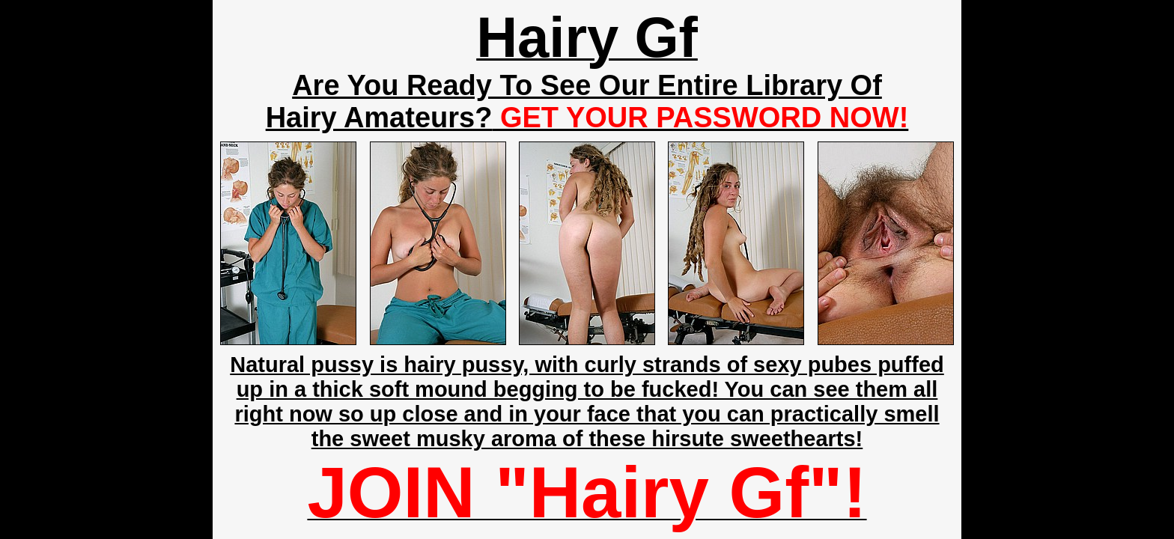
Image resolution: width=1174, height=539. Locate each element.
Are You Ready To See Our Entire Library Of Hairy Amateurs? (587, 101)
